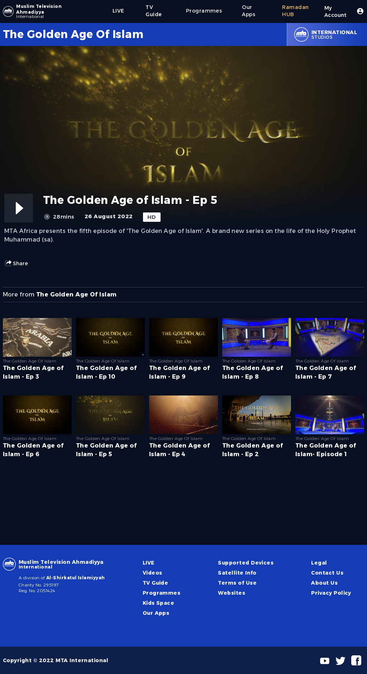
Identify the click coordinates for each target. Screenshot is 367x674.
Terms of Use (237, 583)
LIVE (148, 563)
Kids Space (159, 603)
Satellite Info (237, 573)
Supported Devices (245, 563)
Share (16, 263)
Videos (152, 573)
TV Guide (155, 583)
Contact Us (327, 573)
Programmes (162, 593)
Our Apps (156, 613)
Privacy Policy (331, 593)
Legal (319, 563)
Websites (231, 593)
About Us (324, 583)
